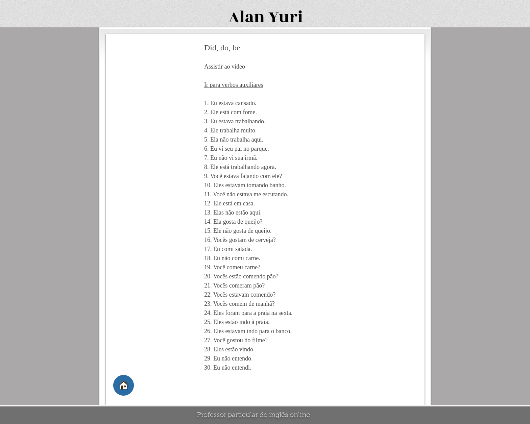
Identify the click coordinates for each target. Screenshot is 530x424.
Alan (246, 17)
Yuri (285, 17)
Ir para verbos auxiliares (233, 84)
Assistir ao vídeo (224, 66)
